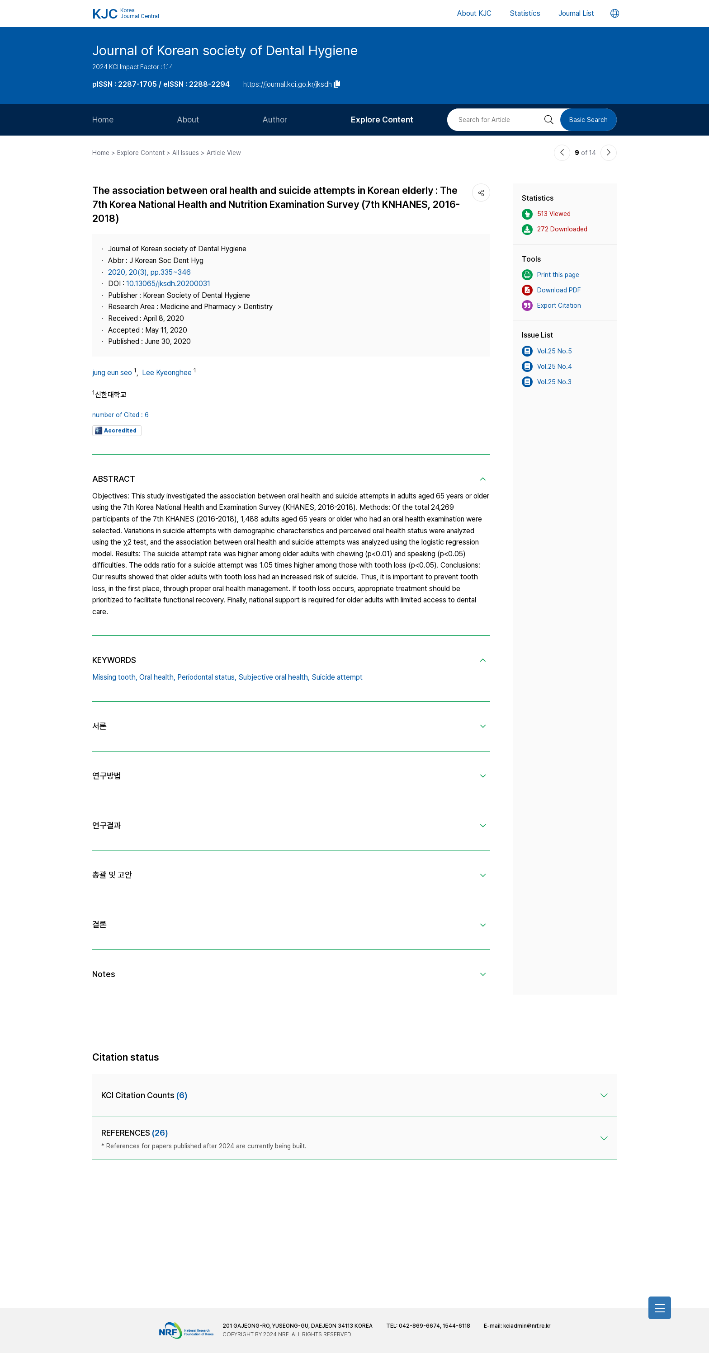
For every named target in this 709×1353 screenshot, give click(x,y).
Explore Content (382, 119)
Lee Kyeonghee (167, 372)
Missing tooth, (114, 677)
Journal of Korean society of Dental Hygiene (225, 50)
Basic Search (588, 119)
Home (102, 119)
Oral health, (157, 677)
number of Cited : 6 (120, 414)
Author (275, 119)
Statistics (525, 13)
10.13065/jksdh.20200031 (168, 283)
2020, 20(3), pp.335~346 (149, 272)
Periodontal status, (206, 677)
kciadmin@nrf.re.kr (526, 1326)
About (188, 119)
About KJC (474, 13)
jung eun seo (112, 372)
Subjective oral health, (274, 677)
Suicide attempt (337, 677)
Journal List (576, 13)
